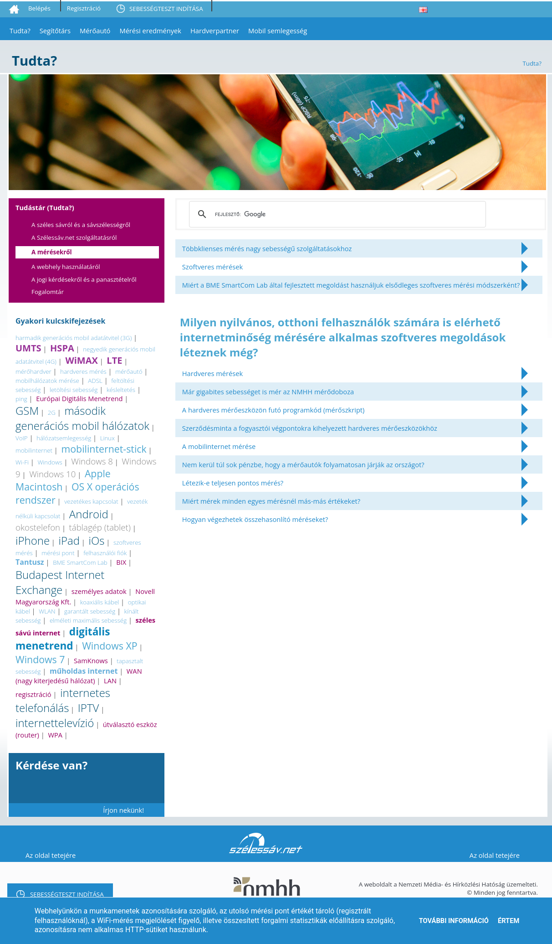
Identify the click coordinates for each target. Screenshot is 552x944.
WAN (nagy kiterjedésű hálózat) (78, 675)
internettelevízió (54, 722)
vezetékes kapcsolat (91, 501)
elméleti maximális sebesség (88, 620)
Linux (107, 438)
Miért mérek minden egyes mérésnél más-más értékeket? (271, 501)
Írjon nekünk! (123, 810)
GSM (27, 410)
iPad (69, 540)
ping (21, 399)
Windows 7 (40, 659)
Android (88, 513)
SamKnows (91, 660)
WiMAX (81, 360)
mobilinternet (33, 450)
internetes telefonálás (62, 700)
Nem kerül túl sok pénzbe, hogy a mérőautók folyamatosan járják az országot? (303, 464)
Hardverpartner (214, 30)
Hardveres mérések (212, 373)
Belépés (39, 8)
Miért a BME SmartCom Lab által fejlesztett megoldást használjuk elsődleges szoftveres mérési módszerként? (351, 284)
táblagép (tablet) (100, 527)
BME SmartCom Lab (80, 562)
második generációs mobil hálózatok (82, 418)
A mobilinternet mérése (219, 446)
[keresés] (336, 214)
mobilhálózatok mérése (47, 381)
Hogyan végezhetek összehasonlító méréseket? (255, 519)
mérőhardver (33, 371)
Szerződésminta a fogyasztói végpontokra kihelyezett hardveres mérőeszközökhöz (309, 428)
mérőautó (128, 371)
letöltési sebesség (74, 390)
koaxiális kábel (99, 602)
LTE (114, 360)
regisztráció (33, 694)
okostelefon (37, 527)
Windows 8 (92, 461)
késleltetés (121, 390)
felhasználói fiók (105, 553)
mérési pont (57, 553)
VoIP (21, 438)
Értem (508, 921)
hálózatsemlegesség (63, 438)
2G (52, 412)
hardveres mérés (83, 371)
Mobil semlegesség (277, 30)
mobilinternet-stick (104, 448)
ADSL (95, 381)
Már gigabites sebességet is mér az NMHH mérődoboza (268, 391)
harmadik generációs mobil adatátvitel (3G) (73, 338)
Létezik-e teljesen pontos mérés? (232, 482)
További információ (454, 921)
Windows (49, 462)
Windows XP (109, 645)
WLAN (47, 611)
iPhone (32, 540)
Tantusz (29, 562)
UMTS (28, 348)
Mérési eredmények (150, 30)
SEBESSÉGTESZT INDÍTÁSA (166, 9)
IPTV (88, 707)
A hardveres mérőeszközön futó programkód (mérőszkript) (273, 409)
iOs (97, 540)
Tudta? (20, 30)
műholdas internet (84, 671)
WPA (55, 734)
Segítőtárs (55, 30)
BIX (121, 562)
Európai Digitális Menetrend (79, 398)
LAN (110, 680)
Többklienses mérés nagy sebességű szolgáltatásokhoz (267, 248)
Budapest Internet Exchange (59, 582)
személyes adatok (99, 591)
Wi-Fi (22, 462)
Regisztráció (84, 8)
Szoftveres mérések (212, 266)
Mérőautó (95, 30)
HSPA (62, 348)
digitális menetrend (62, 638)
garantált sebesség (89, 611)
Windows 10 (52, 474)
